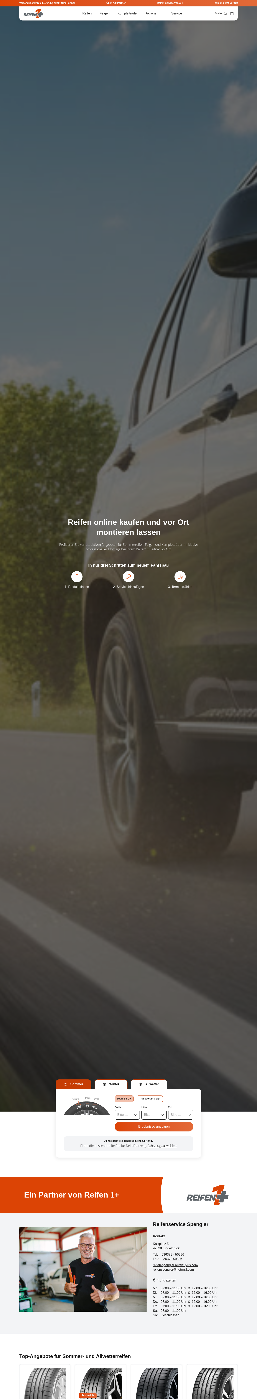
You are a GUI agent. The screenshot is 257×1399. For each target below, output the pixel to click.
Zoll (170, 1107)
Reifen (87, 13)
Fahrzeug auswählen (162, 1146)
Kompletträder (127, 13)
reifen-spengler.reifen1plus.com (175, 1265)
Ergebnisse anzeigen (154, 1126)
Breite (118, 1107)
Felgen (104, 13)
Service (176, 13)
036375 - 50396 (173, 1254)
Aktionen (152, 13)
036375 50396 (172, 1259)
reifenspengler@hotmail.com (173, 1269)
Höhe (144, 1107)
